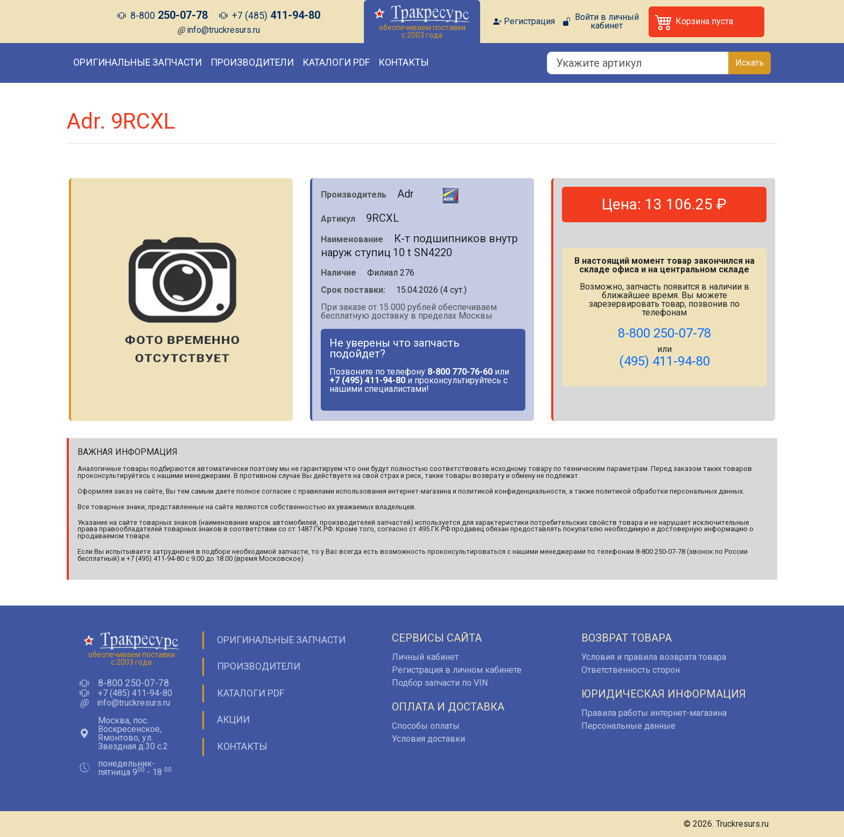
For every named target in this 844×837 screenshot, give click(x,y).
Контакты (403, 62)
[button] (706, 21)
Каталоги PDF (336, 62)
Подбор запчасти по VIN (440, 683)
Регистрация (529, 21)
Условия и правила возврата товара (653, 657)
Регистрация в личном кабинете (457, 670)
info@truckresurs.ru (223, 30)
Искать (749, 63)
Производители (252, 62)
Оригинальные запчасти (137, 62)
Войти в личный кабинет (607, 21)
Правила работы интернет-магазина (654, 713)
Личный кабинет (425, 657)
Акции (233, 719)
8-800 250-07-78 (133, 683)
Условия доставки (428, 739)
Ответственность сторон (630, 670)
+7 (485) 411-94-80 (135, 693)
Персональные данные (628, 726)
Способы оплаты (426, 726)
